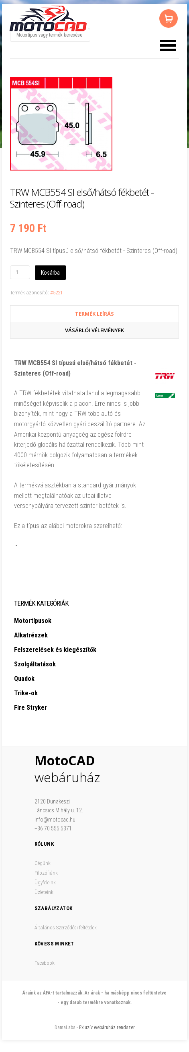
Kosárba (50, 272)
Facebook (45, 963)
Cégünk (43, 863)
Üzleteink (44, 892)
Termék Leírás (94, 313)
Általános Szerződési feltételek (66, 928)
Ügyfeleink (45, 882)
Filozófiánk (46, 873)
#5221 (56, 293)
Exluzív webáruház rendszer (107, 1027)
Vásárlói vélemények (94, 330)
